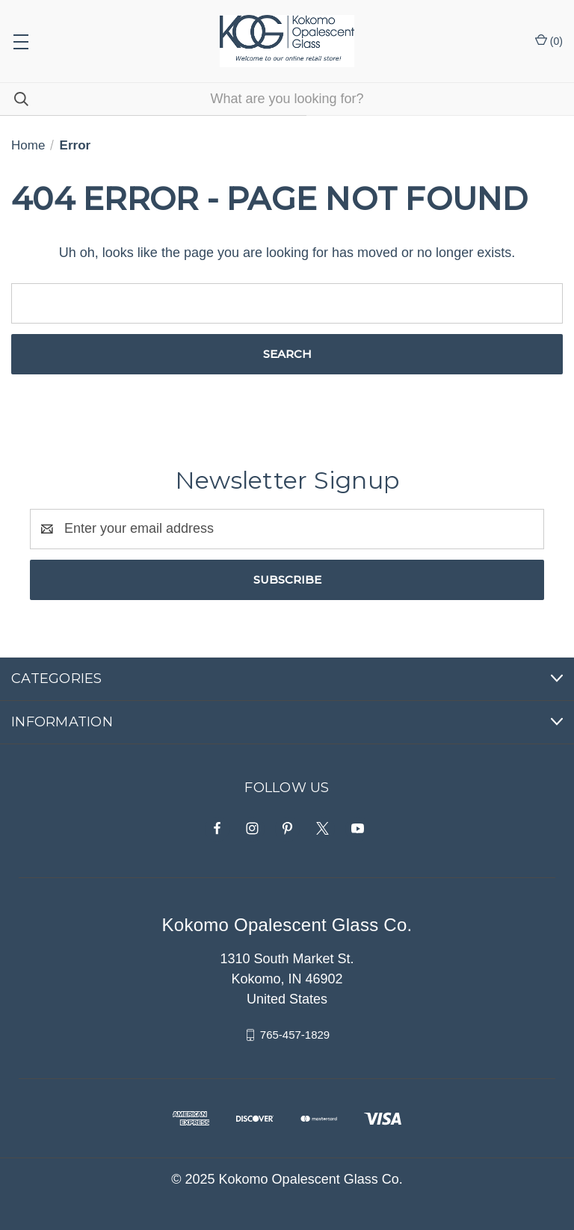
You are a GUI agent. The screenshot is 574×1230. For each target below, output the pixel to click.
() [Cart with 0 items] (549, 40)
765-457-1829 (295, 1034)
